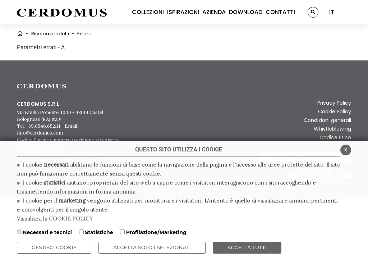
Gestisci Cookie (54, 247)
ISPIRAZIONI (183, 12)
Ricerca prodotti (50, 33)
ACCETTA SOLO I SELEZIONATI (152, 247)
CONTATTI (280, 12)
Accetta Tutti (247, 247)
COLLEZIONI (148, 12)
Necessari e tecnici (47, 232)
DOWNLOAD (245, 12)
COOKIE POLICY (71, 218)
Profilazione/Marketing (156, 232)
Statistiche (99, 232)
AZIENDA (214, 12)
